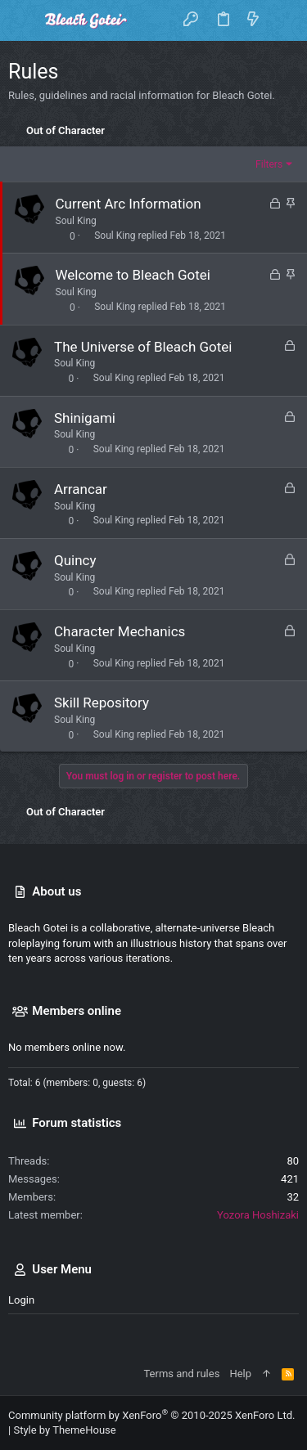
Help (240, 1373)
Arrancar (80, 489)
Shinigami (84, 418)
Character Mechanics (119, 631)
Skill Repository (101, 702)
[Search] (283, 20)
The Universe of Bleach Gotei (143, 347)
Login (21, 1300)
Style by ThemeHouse (64, 1430)
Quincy (75, 560)
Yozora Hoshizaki (258, 1215)
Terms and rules (181, 1373)
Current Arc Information (128, 203)
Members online (76, 1010)
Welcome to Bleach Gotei (133, 275)
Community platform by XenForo (151, 1415)
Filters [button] (268, 164)
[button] (24, 20)
